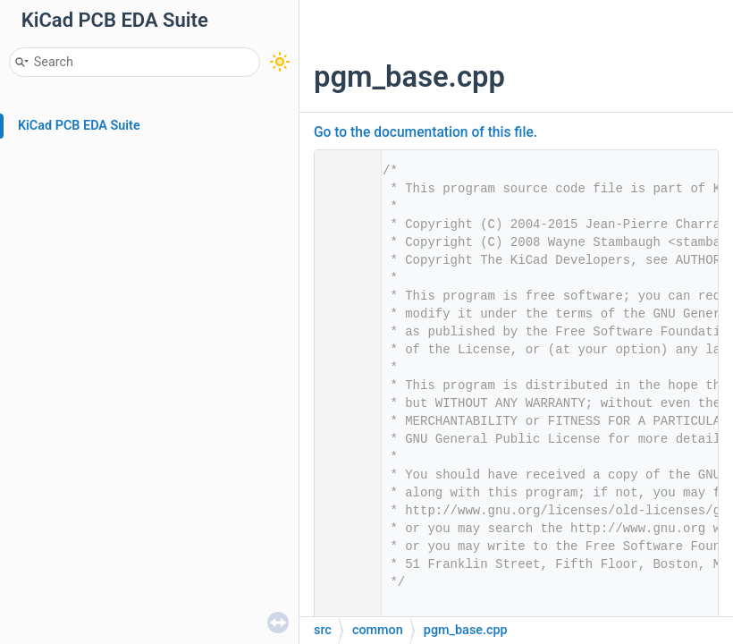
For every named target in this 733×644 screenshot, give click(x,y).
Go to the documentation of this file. (425, 132)
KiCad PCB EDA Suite (79, 125)
